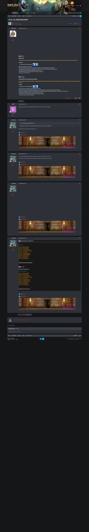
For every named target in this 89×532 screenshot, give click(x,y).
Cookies (17, 339)
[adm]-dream (13, 28)
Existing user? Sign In (71, 5)
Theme (13, 339)
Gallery (33, 12)
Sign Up (77, 5)
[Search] (69, 13)
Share (70, 23)
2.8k (13, 40)
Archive (20, 24)
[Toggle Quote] (20, 123)
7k (13, 131)
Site (10, 12)
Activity (21, 12)
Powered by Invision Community (74, 339)
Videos (28, 12)
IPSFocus (13, 338)
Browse (15, 12)
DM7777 (13, 104)
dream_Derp (13, 153)
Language (9, 339)
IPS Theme (9, 338)
